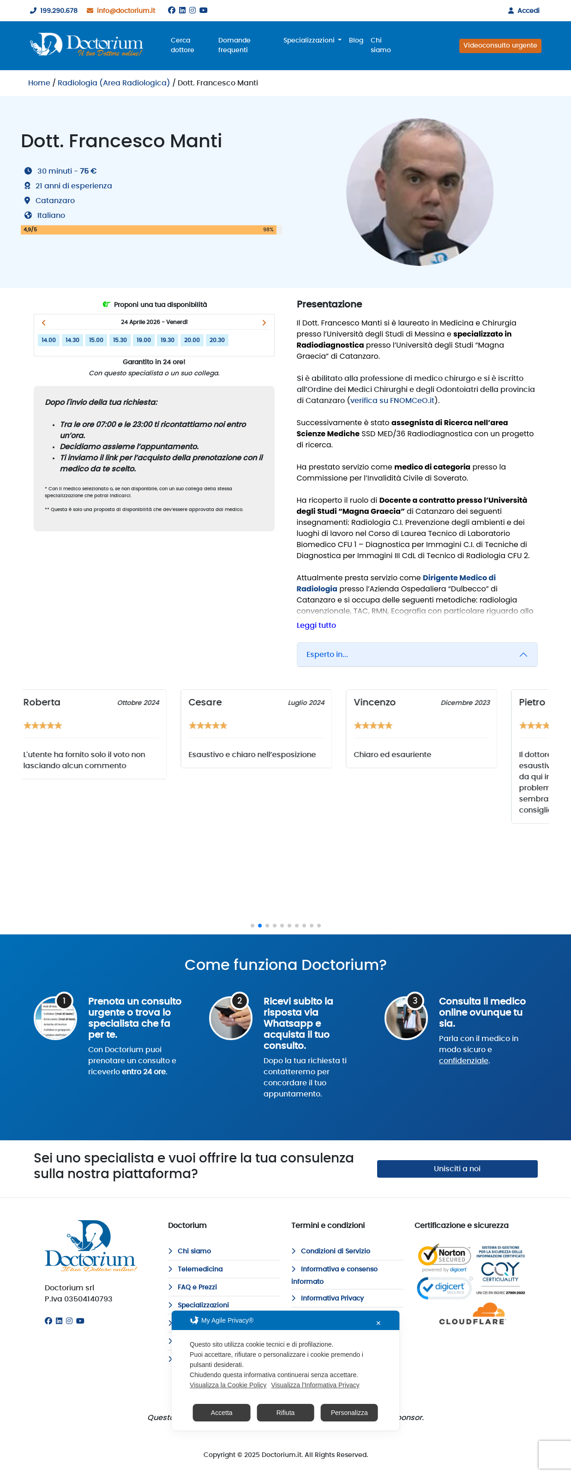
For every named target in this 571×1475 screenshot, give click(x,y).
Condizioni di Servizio (330, 1251)
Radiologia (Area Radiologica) (114, 83)
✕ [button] (378, 1323)
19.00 (144, 340)
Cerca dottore (182, 45)
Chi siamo (381, 45)
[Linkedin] (182, 10)
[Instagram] (192, 10)
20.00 (192, 340)
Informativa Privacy (327, 1298)
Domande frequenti (234, 45)
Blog (356, 40)
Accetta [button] (222, 1412)
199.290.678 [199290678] (52, 11)
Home (39, 83)
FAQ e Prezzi (192, 1287)
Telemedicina (195, 1269)
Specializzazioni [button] (310, 40)
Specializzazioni (198, 1305)
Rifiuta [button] (285, 1412)
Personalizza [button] (349, 1412)
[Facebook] (171, 10)
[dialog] (285, 1371)
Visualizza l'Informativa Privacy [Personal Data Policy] (315, 1385)
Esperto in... (327, 654)
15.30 (120, 340)
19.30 (167, 340)
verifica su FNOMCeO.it (392, 400)
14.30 (72, 340)
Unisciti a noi (457, 1169)
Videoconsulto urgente (500, 45)
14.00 (49, 340)
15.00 (96, 340)
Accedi (522, 11)
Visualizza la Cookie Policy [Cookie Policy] (228, 1385)
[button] (44, 323)
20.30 (217, 340)
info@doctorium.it (119, 11)
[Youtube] (203, 10)
